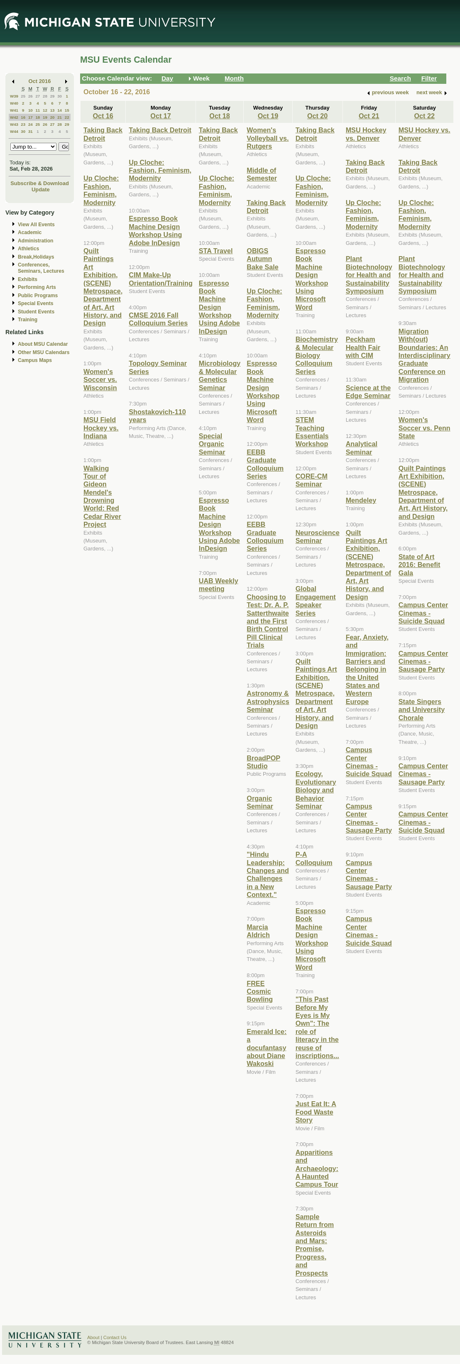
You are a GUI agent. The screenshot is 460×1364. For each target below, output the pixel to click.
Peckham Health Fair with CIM (363, 347)
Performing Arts (37, 287)
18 (37, 117)
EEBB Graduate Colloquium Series (265, 464)
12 (45, 110)
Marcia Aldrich (258, 931)
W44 (14, 131)
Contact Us (115, 1337)
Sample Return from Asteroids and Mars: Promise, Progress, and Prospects (315, 1245)
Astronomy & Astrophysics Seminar (268, 701)
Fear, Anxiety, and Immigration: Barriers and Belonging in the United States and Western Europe (367, 669)
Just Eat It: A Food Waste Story (316, 1112)
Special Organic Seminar (212, 444)
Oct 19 (268, 116)
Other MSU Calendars (44, 352)
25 (23, 96)
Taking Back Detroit (102, 134)
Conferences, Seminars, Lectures (41, 268)
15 (67, 110)
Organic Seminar (260, 802)
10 (30, 110)
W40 (14, 103)
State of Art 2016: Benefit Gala (419, 565)
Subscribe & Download (39, 183)
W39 (14, 96)
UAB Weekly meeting (218, 584)
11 (37, 110)
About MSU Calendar (43, 344)
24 (30, 124)
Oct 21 (369, 116)
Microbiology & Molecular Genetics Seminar (220, 375)
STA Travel (216, 250)
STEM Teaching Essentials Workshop (312, 431)
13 (52, 110)
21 (59, 117)
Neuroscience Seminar (318, 536)
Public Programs (38, 295)
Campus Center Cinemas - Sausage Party (369, 818)
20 (52, 117)
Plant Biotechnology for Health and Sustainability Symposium (369, 275)
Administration (35, 241)
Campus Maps (35, 360)
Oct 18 (219, 116)
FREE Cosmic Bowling (260, 991)
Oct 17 (160, 116)
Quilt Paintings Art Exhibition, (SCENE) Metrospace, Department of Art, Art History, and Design (102, 287)
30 (59, 96)
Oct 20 (317, 116)
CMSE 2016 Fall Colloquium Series (158, 319)
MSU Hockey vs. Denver (366, 134)
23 (23, 124)
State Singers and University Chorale (422, 709)
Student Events (36, 312)
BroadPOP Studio (263, 762)
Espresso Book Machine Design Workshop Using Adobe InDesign (155, 230)
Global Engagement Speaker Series (316, 600)
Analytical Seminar (361, 447)
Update (41, 189)
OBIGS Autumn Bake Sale (262, 259)
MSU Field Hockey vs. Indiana (100, 428)
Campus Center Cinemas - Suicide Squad (369, 761)
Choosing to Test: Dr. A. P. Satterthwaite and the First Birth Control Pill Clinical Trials (268, 621)
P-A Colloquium (314, 858)
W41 (14, 110)
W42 (14, 117)
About (93, 1337)
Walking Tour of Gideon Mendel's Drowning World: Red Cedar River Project (102, 496)
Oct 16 (103, 116)
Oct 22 (424, 116)
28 (45, 96)
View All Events (36, 224)
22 (67, 117)
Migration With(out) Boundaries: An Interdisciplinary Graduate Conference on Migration (424, 355)
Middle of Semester (262, 174)
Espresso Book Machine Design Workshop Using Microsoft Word (263, 391)
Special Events (35, 303)
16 (23, 117)
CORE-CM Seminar (312, 480)
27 (37, 96)
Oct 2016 (40, 81)
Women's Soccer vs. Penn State (424, 428)
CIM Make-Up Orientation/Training (161, 278)
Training (27, 320)
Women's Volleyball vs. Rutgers (268, 138)
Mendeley (361, 500)
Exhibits (27, 279)
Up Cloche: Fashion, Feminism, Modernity (101, 190)
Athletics (28, 249)
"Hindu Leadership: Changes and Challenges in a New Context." (268, 874)
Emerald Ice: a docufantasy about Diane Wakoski (266, 1048)
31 (30, 131)
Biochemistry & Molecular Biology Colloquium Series (317, 355)
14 (59, 110)
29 (52, 96)
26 (30, 96)
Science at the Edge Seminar (368, 391)
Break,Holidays (36, 257)
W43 (14, 124)
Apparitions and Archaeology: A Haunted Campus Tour (317, 1168)
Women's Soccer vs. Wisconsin (100, 379)
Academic (30, 232)
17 (30, 117)
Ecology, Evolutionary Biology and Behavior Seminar (316, 790)
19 (45, 117)
